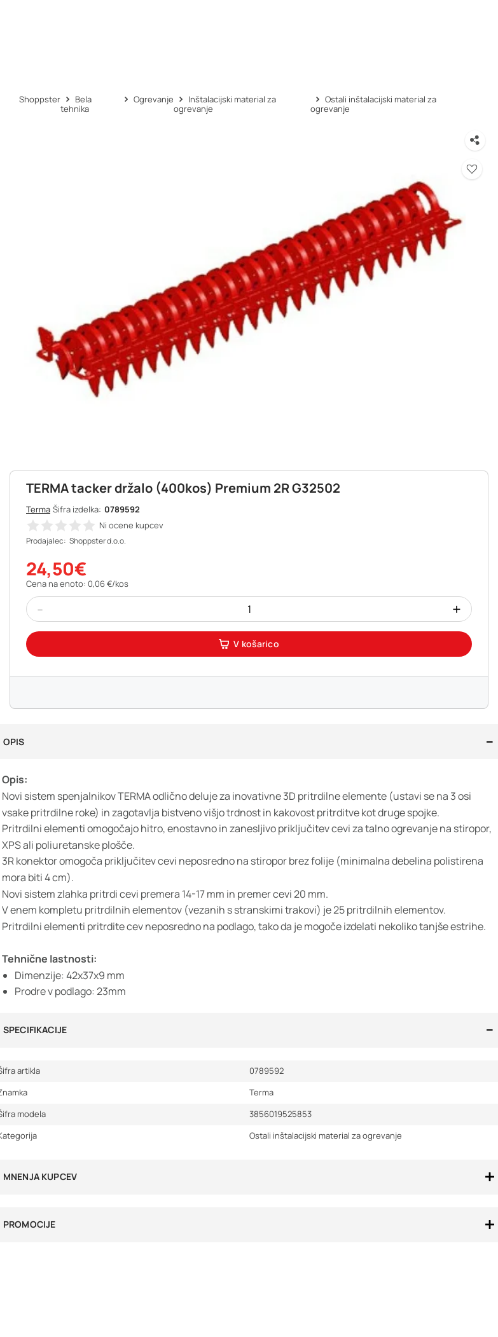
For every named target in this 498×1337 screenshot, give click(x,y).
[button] (472, 169)
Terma (38, 509)
